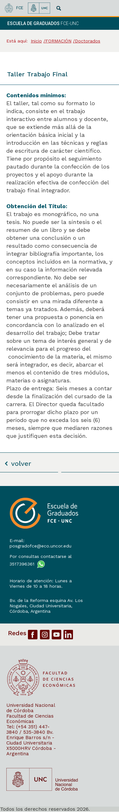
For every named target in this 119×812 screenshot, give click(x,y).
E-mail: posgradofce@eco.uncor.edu (40, 543)
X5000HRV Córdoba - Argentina (31, 751)
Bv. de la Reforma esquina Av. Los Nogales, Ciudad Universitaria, (46, 603)
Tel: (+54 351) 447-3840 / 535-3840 (28, 729)
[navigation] (105, 23)
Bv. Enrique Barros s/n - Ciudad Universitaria (30, 737)
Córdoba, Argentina (30, 611)
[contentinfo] (59, 649)
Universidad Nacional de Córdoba (30, 707)
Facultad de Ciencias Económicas (30, 718)
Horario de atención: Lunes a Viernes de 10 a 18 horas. (41, 583)
